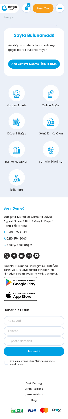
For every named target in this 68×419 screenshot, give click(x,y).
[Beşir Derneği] (9, 8)
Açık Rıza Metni (33, 360)
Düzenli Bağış (16, 124)
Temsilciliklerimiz (51, 152)
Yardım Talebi (16, 96)
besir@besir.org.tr (19, 245)
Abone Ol (34, 351)
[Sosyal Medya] (7, 256)
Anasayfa (9, 18)
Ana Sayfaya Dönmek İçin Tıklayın (34, 64)
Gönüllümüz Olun (51, 124)
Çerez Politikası (34, 394)
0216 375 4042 (17, 232)
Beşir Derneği (14, 208)
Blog (34, 400)
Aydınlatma (16, 360)
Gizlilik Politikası (34, 389)
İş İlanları (17, 180)
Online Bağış (50, 96)
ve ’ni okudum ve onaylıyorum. (32, 362)
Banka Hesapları (16, 152)
